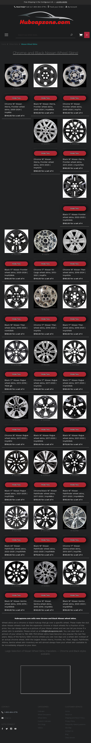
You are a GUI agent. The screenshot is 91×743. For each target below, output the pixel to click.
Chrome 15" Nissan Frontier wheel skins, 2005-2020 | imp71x (72, 107)
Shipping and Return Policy (75, 718)
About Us (68, 714)
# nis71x (74, 77)
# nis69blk (45, 77)
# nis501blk (16, 519)
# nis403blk (16, 298)
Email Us (7, 718)
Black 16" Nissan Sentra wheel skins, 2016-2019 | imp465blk (16, 604)
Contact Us (69, 731)
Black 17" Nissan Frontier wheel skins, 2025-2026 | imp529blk (16, 272)
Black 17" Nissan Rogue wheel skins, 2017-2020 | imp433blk (74, 383)
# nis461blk (45, 408)
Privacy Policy (70, 721)
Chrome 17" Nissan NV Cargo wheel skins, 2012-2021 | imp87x (45, 272)
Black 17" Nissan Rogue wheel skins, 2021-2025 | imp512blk (16, 493)
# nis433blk (74, 353)
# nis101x (45, 298)
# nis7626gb (16, 353)
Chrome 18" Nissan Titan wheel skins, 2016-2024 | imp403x (74, 272)
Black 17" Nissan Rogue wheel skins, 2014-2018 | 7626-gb (16, 383)
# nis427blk (74, 132)
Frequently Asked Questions (75, 724)
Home (3, 44)
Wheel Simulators (44, 714)
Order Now (16, 98)
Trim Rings (41, 724)
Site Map (68, 728)
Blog (66, 734)
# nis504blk (74, 187)
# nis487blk (74, 574)
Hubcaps (41, 711)
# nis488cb (45, 463)
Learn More (61, 2)
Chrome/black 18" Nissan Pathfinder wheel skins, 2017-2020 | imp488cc (45, 493)
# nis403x (74, 242)
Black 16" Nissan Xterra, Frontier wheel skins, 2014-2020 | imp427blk (74, 162)
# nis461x (16, 408)
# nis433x (45, 353)
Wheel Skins (13, 44)
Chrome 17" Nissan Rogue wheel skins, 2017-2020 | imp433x (45, 383)
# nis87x (45, 242)
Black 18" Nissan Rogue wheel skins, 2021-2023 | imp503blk (74, 438)
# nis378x (74, 519)
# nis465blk (16, 574)
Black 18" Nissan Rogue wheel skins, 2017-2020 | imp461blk (45, 438)
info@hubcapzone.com (51, 631)
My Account (71, 7)
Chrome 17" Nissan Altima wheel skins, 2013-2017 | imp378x (72, 549)
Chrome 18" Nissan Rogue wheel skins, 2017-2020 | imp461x (16, 438)
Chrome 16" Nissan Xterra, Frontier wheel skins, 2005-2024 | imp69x (15, 108)
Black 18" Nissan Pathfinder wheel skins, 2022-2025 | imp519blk (44, 549)
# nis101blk (74, 298)
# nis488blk (74, 463)
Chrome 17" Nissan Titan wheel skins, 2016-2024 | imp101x (45, 328)
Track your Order (55, 7)
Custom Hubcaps (44, 721)
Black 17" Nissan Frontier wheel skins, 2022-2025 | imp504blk (74, 217)
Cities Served (70, 738)
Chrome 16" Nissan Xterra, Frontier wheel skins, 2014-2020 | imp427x (44, 163)
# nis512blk (16, 463)
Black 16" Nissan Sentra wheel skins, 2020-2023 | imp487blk (74, 604)
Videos (40, 728)
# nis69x (16, 77)
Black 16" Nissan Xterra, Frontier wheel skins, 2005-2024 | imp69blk (44, 107)
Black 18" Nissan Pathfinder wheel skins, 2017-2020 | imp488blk (73, 493)
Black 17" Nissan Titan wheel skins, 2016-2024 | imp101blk (74, 328)
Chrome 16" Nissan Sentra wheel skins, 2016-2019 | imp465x (43, 604)
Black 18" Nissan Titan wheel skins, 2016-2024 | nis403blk (16, 328)
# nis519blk (45, 519)
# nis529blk (16, 242)
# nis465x (45, 574)
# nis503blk (74, 408)
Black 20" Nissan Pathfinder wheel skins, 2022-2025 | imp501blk (15, 549)
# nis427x (45, 132)
